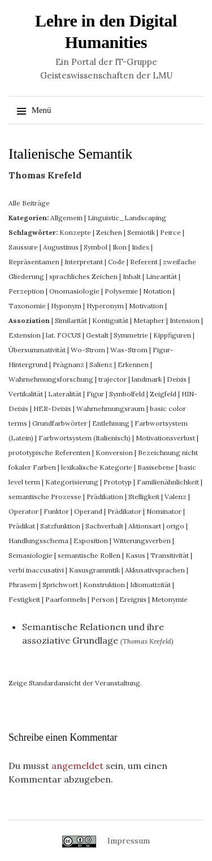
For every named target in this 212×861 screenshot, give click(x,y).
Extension (24, 335)
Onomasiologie (74, 291)
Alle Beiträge (29, 203)
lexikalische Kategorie (96, 467)
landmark (147, 379)
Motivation (146, 305)
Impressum (128, 841)
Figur (95, 394)
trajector (112, 379)
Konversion (114, 452)
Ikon (120, 247)
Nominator (163, 511)
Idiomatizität (150, 584)
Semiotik (141, 232)
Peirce (170, 232)
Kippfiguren (172, 335)
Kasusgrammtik (94, 570)
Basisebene (155, 467)
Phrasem (22, 584)
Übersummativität (37, 350)
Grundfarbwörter (59, 423)
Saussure (23, 247)
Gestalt (97, 335)
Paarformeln (65, 599)
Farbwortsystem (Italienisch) (84, 438)
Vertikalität (25, 394)
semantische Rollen (89, 555)
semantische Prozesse (44, 496)
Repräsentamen (33, 261)
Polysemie (121, 291)
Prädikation (104, 496)
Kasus (135, 555)
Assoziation (29, 320)
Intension (185, 320)
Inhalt (132, 276)
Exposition (90, 540)
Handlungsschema (38, 540)
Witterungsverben (142, 540)
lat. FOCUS (63, 335)
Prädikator (124, 511)
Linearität (161, 276)
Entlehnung (110, 423)
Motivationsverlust (165, 438)
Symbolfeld (127, 394)
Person (102, 599)
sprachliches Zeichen (83, 276)
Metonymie (170, 599)
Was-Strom (129, 350)
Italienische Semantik (70, 154)
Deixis (177, 379)
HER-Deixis (52, 408)
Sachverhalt (104, 526)
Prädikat (21, 526)
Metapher (149, 320)
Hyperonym (105, 305)
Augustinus (61, 247)
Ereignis (132, 599)
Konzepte (75, 232)
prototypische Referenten (49, 452)
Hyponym (66, 305)
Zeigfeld (163, 394)
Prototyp (117, 482)
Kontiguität (110, 320)
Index (140, 247)
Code (116, 261)
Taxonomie (27, 305)
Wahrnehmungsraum (110, 408)
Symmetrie (131, 335)
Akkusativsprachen (155, 570)
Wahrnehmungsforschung (50, 379)
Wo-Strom (88, 350)
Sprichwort (60, 584)
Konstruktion (104, 584)
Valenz (176, 496)
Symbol (95, 247)
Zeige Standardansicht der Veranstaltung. (75, 683)
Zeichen (109, 232)
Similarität (71, 320)
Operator (23, 511)
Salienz (101, 364)
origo (175, 526)
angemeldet (77, 765)
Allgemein (66, 217)
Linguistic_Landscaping (127, 217)
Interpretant (83, 261)
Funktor (56, 511)
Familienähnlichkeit (168, 482)
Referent (144, 261)
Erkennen (133, 364)
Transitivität (169, 555)
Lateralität (64, 394)
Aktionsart (144, 526)
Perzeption (26, 291)
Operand (88, 511)
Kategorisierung (71, 482)
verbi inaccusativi (36, 570)
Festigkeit (24, 599)
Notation (157, 291)
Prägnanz (68, 364)
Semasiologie (30, 555)
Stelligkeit (143, 496)
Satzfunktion (60, 526)
